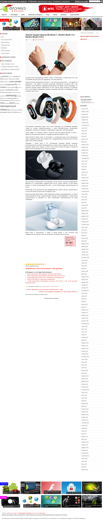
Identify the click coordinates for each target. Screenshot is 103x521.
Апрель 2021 (85, 172)
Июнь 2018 (84, 265)
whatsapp (7, 103)
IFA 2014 (8, 87)
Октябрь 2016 (85, 321)
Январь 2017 (85, 312)
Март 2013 (84, 439)
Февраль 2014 (85, 409)
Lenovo (13, 87)
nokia (5, 92)
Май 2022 (84, 136)
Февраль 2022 (85, 144)
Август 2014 (84, 392)
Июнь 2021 (84, 166)
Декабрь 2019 (85, 216)
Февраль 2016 (85, 343)
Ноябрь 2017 (85, 285)
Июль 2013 (84, 428)
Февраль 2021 (85, 177)
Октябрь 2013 (85, 420)
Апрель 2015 (85, 370)
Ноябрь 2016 (85, 318)
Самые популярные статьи (7, 64)
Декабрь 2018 (85, 249)
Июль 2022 (84, 130)
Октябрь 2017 (85, 287)
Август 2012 (84, 458)
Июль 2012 (84, 461)
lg (16, 87)
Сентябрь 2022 (85, 125)
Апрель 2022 (85, 139)
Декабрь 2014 (85, 381)
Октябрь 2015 (85, 354)
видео (18, 103)
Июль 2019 (84, 230)
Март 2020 (84, 208)
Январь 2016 (85, 345)
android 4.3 (10, 76)
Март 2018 (84, 274)
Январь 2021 (85, 180)
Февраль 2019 (85, 243)
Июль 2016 (84, 329)
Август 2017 (84, 293)
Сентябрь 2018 (85, 257)
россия (20, 112)
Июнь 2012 (84, 464)
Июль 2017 (84, 296)
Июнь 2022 (84, 133)
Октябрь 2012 (85, 453)
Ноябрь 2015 (85, 351)
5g (0, 76)
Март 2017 (84, 307)
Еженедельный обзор (90, 36)
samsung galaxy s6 (16, 100)
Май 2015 (84, 367)
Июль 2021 (84, 164)
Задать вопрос (74, 14)
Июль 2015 (84, 362)
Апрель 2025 (85, 108)
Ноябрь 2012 (85, 450)
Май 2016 (84, 334)
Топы (47, 14)
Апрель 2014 (85, 403)
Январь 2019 (85, 246)
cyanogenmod (7, 81)
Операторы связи (5, 45)
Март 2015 (84, 373)
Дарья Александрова (39, 39)
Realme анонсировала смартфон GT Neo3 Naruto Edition (57, 291)
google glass (2, 84)
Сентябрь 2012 (85, 455)
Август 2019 (84, 227)
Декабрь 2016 (85, 315)
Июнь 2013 (84, 431)
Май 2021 (84, 169)
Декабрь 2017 (85, 282)
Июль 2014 (84, 395)
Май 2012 (84, 467)
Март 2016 (84, 340)
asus (1, 81)
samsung (11, 95)
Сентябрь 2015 (85, 356)
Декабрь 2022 (85, 117)
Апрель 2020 (85, 205)
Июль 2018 (84, 263)
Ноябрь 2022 (85, 119)
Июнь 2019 (84, 232)
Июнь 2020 (84, 199)
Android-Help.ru (14, 513)
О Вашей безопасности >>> (87, 102)
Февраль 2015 (85, 376)
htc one (19, 84)
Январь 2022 (85, 147)
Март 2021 (84, 175)
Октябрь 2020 (85, 188)
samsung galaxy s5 (5, 100)
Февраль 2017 (85, 310)
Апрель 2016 (85, 337)
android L (6, 79)
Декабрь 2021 (85, 150)
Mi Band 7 (56, 286)
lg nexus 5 (3, 90)
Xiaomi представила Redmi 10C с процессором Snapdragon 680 (45, 277)
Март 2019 (84, 241)
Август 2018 (84, 260)
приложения (42, 1)
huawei (3, 87)
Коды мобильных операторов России (10, 69)
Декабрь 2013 (85, 414)
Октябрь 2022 (85, 122)
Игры (23, 14)
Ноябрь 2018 (85, 252)
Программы (14, 14)
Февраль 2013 (85, 442)
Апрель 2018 (85, 271)
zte (15, 103)
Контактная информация (38, 513)
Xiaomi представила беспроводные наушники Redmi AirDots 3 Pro (46, 275)
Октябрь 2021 (85, 155)
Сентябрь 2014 (85, 389)
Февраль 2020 (85, 210)
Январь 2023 (85, 114)
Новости (4, 14)
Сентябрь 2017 (85, 290)
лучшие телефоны (12, 112)
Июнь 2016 (84, 332)
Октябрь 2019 (85, 221)
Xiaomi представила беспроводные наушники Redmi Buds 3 (44, 274)
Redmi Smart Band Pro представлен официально (41, 279)
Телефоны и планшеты (35, 14)
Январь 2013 (85, 444)
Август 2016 (84, 326)
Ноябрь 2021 (85, 153)
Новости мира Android (6, 39)
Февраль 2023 (85, 111)
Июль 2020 (84, 197)
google (18, 81)
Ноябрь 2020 (85, 186)
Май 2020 (84, 202)
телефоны (57, 1)
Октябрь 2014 (85, 387)
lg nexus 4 (19, 87)
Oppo (19, 92)
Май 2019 (84, 235)
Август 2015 (84, 359)
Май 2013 (84, 433)
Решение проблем (5, 50)
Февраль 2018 (85, 276)
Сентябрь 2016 (85, 323)
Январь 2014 (85, 411)
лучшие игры (13, 110)
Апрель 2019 (85, 238)
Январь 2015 (85, 378)
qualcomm (2, 96)
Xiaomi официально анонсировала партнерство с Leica (45, 289)
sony (2, 103)
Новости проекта (5, 42)
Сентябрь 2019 (85, 224)
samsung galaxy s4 (12, 98)
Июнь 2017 (84, 299)
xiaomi (12, 103)
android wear (12, 79)
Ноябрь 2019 (85, 219)
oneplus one (15, 92)
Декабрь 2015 (85, 348)
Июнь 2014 (84, 398)
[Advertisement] (40, 250)
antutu (17, 79)
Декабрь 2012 (85, 447)
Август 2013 (84, 425)
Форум (55, 14)
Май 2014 (84, 400)
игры (50, 1)
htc (15, 84)
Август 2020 (84, 194)
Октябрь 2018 (85, 254)
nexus (2, 92)
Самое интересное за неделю (14, 1)
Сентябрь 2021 (85, 158)
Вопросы (63, 14)
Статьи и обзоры (5, 53)
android (5, 76)
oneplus (10, 92)
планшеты (66, 1)
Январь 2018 (85, 279)
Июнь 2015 (84, 365)
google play (10, 84)
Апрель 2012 (85, 469)
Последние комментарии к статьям (9, 66)
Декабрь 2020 (85, 183)
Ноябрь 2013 (85, 417)
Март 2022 (84, 142)
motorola (9, 90)
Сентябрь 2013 (85, 422)
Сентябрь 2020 (85, 191)
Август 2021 (84, 161)
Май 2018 (84, 268)
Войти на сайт (81, 1)
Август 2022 (84, 128)
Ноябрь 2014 (85, 384)
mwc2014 (15, 90)
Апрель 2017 (85, 304)
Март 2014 (84, 406)
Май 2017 (84, 301)
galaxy (12, 81)
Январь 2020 (85, 213)
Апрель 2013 (85, 436)
